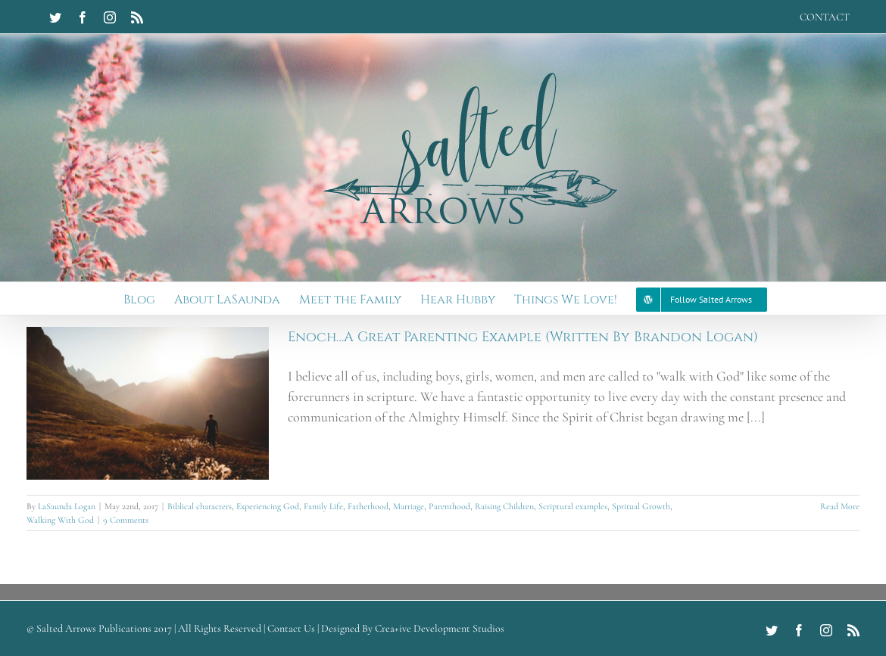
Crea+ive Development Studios (439, 628)
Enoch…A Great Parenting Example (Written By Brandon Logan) (523, 337)
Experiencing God (267, 506)
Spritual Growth (641, 506)
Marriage (408, 506)
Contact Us (291, 628)
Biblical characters (199, 506)
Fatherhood (368, 506)
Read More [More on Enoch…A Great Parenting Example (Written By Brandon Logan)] (839, 506)
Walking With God (60, 520)
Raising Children (504, 506)
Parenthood (449, 506)
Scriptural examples (572, 506)
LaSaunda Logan (66, 506)
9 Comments (125, 520)
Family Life (323, 506)
